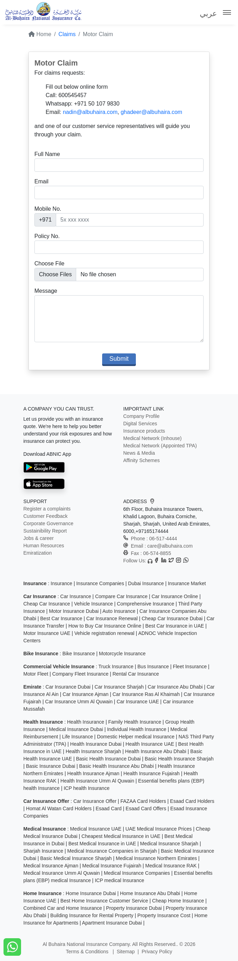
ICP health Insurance (87, 788)
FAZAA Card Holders (143, 801)
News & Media (139, 453)
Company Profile (141, 416)
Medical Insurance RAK (171, 865)
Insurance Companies (100, 583)
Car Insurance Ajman (85, 694)
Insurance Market (187, 583)
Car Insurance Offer (95, 801)
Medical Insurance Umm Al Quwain (62, 873)
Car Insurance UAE (138, 701)
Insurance (61, 583)
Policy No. (47, 236)
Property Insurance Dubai (134, 908)
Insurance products (144, 431)
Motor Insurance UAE (47, 633)
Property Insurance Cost (163, 915)
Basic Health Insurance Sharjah (179, 759)
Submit (118, 358)
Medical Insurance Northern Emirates (156, 858)
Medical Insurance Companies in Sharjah (112, 851)
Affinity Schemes (141, 460)
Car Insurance (75, 596)
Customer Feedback (46, 516)
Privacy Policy (156, 951)
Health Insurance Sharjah (93, 751)
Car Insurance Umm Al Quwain (79, 701)
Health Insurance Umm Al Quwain (97, 781)
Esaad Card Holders (192, 801)
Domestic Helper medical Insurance (135, 736)
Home (39, 34)
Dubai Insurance (146, 583)
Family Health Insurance (134, 722)
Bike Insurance (78, 653)
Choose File (49, 263)
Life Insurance (77, 736)
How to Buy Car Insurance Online (104, 626)
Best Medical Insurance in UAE (102, 843)
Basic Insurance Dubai (50, 766)
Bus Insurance (153, 666)
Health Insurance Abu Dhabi (155, 751)
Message (45, 291)
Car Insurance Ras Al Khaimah (145, 694)
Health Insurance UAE (150, 744)
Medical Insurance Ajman (51, 865)
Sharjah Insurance (44, 851)
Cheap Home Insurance (178, 901)
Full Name (47, 154)
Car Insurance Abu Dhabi (175, 687)
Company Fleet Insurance (80, 674)
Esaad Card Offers (146, 808)
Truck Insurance (115, 666)
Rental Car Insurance (135, 674)
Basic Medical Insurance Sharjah (76, 858)
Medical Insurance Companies (137, 873)
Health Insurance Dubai (95, 744)
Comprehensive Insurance (145, 604)
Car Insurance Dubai (68, 687)
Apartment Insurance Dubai (112, 923)
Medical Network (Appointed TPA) (160, 445)
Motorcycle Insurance (122, 653)
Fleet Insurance (190, 666)
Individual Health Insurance (136, 729)
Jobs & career (39, 538)
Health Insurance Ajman (93, 773)
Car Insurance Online (175, 596)
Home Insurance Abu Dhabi (150, 893)
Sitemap (125, 951)
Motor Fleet (36, 674)
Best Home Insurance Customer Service (104, 901)
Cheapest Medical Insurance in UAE (120, 836)
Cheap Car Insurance (47, 604)
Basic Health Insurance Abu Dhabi (116, 766)
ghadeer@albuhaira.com (151, 112)
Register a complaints (47, 509)
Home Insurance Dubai (91, 893)
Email (41, 181)
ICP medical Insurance (119, 880)
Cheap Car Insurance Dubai (172, 618)
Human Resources (44, 545)
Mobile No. (47, 209)
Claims (67, 34)
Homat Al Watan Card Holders (59, 808)
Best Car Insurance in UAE (174, 626)
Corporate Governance (48, 523)
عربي (208, 13)
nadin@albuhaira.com (90, 112)
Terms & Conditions (88, 951)
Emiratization (38, 553)
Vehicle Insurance (93, 604)
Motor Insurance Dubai (74, 611)
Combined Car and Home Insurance (63, 908)
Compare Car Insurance (121, 596)
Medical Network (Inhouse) (152, 438)
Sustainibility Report (45, 531)
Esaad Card (108, 808)
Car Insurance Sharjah (119, 687)
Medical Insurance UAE (95, 829)
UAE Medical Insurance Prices (158, 829)
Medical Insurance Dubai (76, 729)
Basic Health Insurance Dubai (108, 759)
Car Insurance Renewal (112, 618)
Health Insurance (85, 722)
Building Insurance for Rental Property (91, 915)
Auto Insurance (119, 611)
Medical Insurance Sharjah (169, 843)
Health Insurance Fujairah (152, 773)
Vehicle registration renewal (104, 633)
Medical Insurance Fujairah (111, 865)
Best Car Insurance (61, 618)
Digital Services (140, 423)
